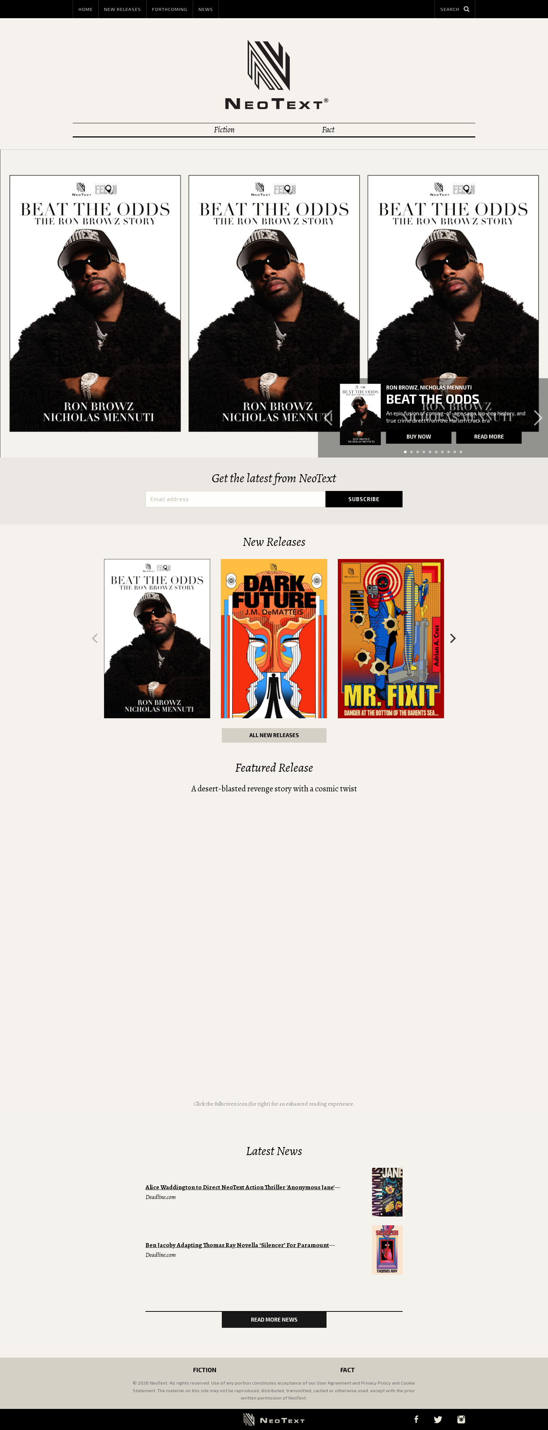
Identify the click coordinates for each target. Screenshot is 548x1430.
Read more (489, 436)
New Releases (122, 9)
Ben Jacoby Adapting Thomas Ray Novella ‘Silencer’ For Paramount (237, 1245)
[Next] (452, 638)
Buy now (419, 436)
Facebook (416, 1419)
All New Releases (274, 735)
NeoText (273, 74)
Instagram (461, 1419)
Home (86, 9)
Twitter (438, 1419)
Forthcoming (169, 9)
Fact (328, 129)
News (206, 9)
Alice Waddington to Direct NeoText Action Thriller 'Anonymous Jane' (240, 1187)
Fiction (224, 129)
